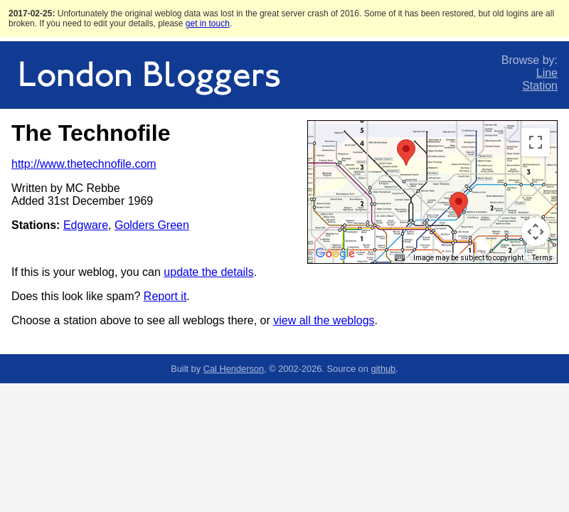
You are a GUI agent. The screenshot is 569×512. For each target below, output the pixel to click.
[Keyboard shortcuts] (400, 258)
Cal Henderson (233, 368)
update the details (208, 272)
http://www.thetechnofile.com (83, 164)
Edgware (85, 225)
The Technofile (90, 133)
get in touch (208, 23)
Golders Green (152, 225)
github (383, 368)
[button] (406, 152)
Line (547, 73)
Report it (165, 296)
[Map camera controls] (535, 232)
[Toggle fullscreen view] (535, 142)
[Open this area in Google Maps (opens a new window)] (335, 254)
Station (540, 86)
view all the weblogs (323, 320)
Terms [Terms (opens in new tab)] (542, 258)
